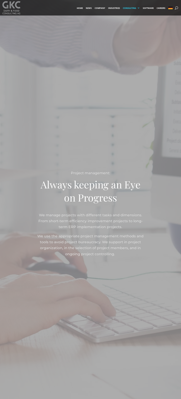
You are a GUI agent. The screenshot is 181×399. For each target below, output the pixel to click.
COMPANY (100, 8)
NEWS (89, 8)
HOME (80, 8)
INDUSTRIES (114, 8)
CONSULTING (129, 8)
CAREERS (161, 8)
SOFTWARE (148, 8)
